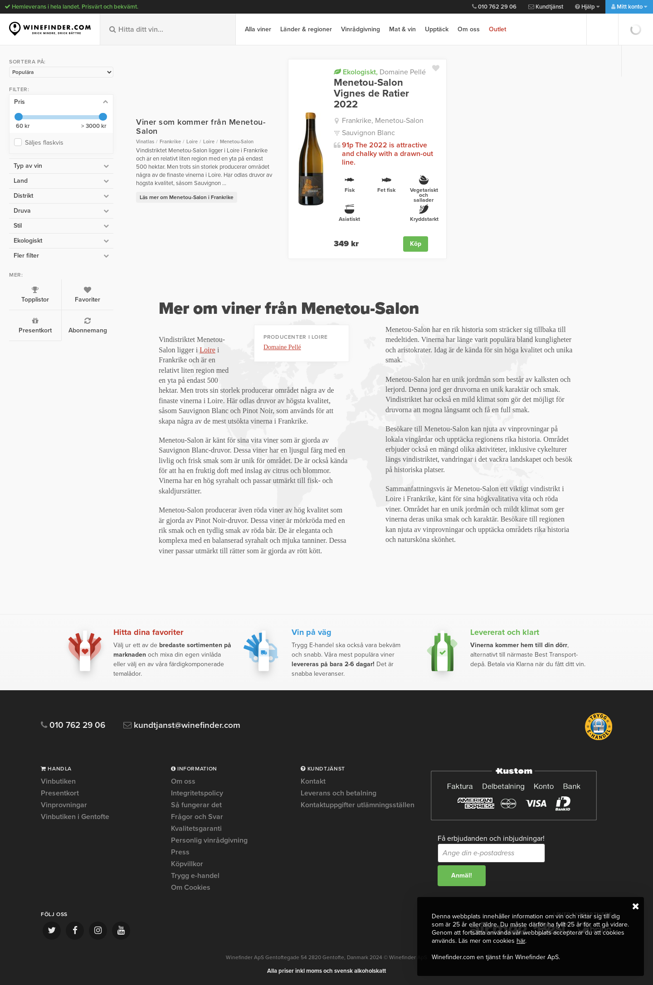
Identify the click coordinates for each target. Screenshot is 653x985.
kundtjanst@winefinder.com (182, 725)
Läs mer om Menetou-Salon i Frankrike (187, 197)
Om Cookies (190, 887)
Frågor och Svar (197, 816)
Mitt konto (629, 6)
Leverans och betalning (338, 793)
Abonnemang (87, 325)
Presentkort (35, 325)
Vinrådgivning (360, 29)
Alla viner (258, 29)
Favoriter (87, 294)
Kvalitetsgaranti (196, 828)
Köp (415, 244)
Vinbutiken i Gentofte (75, 816)
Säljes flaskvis (46, 142)
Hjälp (587, 6)
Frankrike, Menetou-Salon (383, 120)
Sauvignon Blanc (368, 132)
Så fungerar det (196, 804)
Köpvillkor (187, 863)
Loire (207, 350)
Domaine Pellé (380, 72)
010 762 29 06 (494, 6)
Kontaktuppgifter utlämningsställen (357, 804)
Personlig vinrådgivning (209, 840)
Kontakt (313, 782)
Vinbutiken (58, 782)
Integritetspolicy (197, 793)
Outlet (497, 29)
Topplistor (35, 294)
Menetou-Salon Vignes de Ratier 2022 (371, 93)
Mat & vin (402, 29)
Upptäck (436, 29)
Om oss (469, 29)
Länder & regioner (306, 29)
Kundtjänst (545, 6)
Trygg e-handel (195, 875)
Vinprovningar (64, 804)
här (521, 941)
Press (180, 852)
